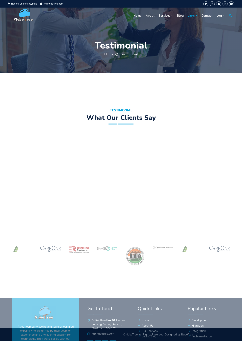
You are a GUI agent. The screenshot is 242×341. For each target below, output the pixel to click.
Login (220, 16)
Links (191, 16)
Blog (180, 16)
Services (164, 16)
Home (137, 16)
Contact (206, 16)
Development (198, 337)
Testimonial (129, 54)
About (150, 16)
